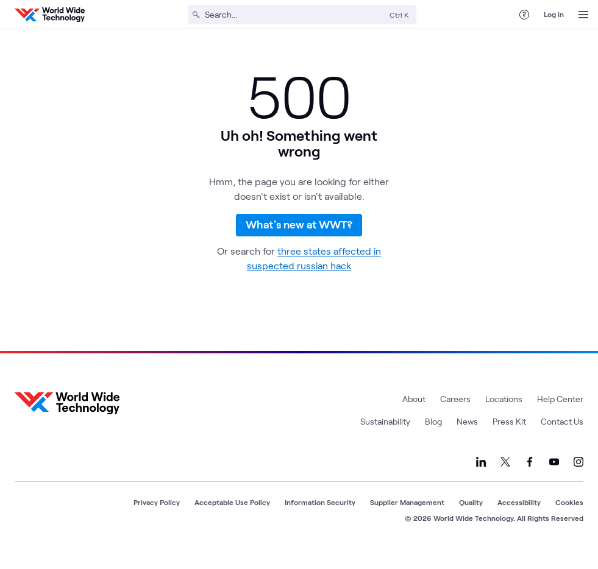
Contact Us (562, 438)
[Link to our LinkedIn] (481, 478)
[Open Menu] (583, 14)
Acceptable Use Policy (232, 518)
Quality (471, 518)
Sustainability (385, 438)
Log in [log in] (554, 14)
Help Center (560, 415)
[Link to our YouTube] (554, 478)
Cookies (569, 518)
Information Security (320, 518)
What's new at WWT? (299, 233)
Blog (433, 438)
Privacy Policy (156, 518)
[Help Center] (524, 14)
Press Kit (509, 438)
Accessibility (519, 518)
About (413, 415)
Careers (455, 415)
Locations (503, 415)
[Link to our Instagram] (578, 478)
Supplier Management (407, 518)
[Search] (295, 14)
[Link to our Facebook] (530, 478)
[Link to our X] (505, 478)
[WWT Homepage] (50, 14)
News (467, 438)
